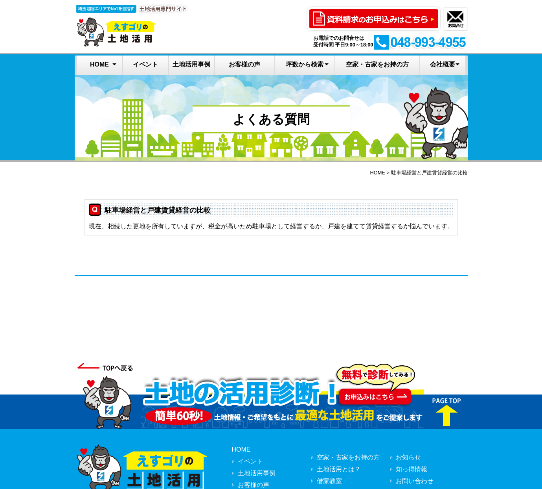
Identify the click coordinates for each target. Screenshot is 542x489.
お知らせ (408, 457)
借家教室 (329, 481)
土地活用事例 (191, 64)
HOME (99, 64)
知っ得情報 (411, 469)
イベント (145, 64)
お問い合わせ (415, 481)
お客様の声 (244, 64)
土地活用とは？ (339, 469)
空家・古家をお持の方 (377, 64)
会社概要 (442, 64)
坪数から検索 (304, 64)
